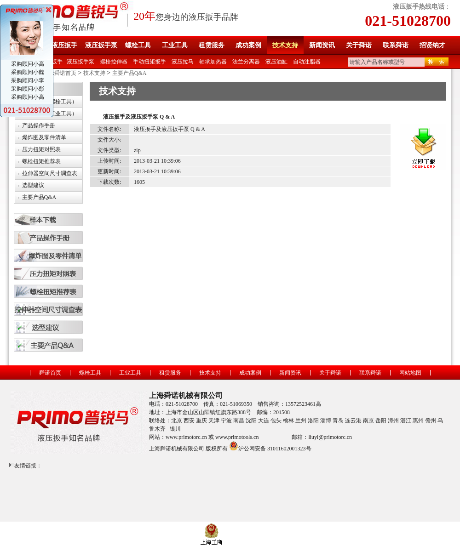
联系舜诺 (395, 45)
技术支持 (285, 45)
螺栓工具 (138, 45)
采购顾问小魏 (27, 72)
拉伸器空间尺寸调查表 (49, 173)
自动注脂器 (307, 61)
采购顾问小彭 (27, 88)
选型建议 (33, 185)
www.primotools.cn (237, 437)
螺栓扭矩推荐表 (41, 161)
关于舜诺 (359, 45)
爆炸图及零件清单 (44, 137)
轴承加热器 (213, 61)
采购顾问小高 (27, 64)
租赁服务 (211, 45)
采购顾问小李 (27, 80)
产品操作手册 (38, 125)
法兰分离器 (246, 61)
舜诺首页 (65, 73)
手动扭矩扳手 (149, 61)
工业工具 (175, 45)
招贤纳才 (432, 45)
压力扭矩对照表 (41, 149)
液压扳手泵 (101, 45)
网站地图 (410, 373)
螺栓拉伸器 (113, 61)
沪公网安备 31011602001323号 (270, 445)
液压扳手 (64, 45)
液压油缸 (276, 61)
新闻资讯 (322, 45)
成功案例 (248, 45)
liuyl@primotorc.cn (330, 437)
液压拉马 (183, 61)
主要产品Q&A (129, 73)
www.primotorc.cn (186, 437)
